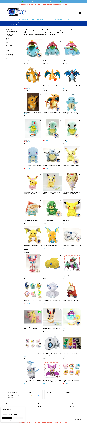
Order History (40, 408)
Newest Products (9, 35)
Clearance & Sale (10, 32)
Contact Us (8, 57)
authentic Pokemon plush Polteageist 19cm (71, 327)
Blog (68, 19)
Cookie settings (12, 420)
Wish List (40, 410)
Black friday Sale (24, 22)
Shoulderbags (41, 19)
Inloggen (39, 406)
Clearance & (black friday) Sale (17, 19)
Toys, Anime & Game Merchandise (56, 19)
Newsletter (40, 412)
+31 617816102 (17, 397)
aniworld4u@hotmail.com (14, 395)
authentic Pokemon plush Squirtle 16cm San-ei (52, 138)
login (79, 10)
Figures (34, 19)
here (16, 414)
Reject (18, 418)
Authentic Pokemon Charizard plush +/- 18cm (32, 112)
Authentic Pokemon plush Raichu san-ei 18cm (33, 245)
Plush (28, 19)
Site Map (7, 58)
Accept (7, 418)
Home (7, 22)
